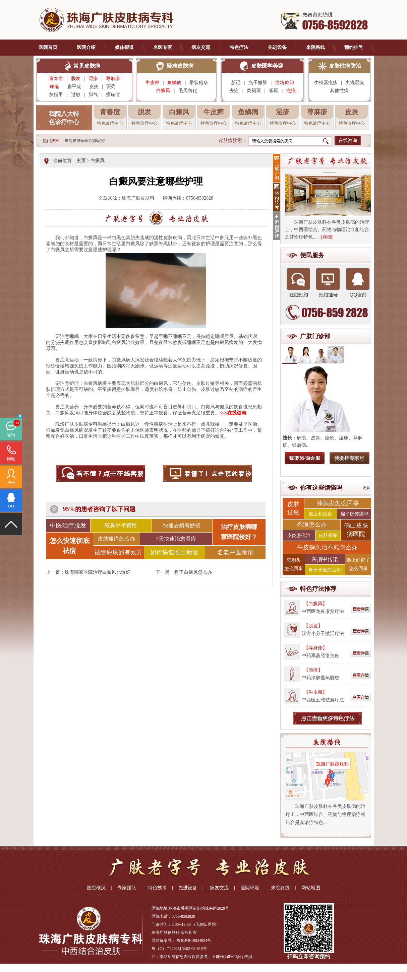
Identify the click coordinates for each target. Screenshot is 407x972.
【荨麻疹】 (315, 647)
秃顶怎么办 (311, 524)
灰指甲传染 (324, 559)
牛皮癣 (152, 82)
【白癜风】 (315, 603)
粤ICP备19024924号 (194, 940)
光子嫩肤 (257, 82)
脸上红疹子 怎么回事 (358, 564)
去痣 (234, 90)
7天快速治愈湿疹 (176, 539)
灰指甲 (56, 94)
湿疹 (93, 78)
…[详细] (325, 236)
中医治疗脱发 (68, 525)
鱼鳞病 (174, 82)
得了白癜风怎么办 (193, 572)
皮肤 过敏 (293, 508)
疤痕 (291, 90)
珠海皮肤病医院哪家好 (85, 140)
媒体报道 (124, 47)
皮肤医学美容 (267, 66)
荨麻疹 (113, 78)
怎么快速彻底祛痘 (69, 545)
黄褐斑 (254, 90)
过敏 (75, 94)
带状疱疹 (198, 82)
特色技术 (157, 887)
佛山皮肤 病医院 (356, 529)
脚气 (93, 94)
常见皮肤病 (86, 66)
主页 (81, 160)
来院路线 (315, 47)
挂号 (11, 482)
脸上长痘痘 (320, 513)
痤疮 (54, 86)
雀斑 (273, 90)
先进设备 (277, 47)
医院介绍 (86, 47)
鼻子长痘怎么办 (324, 569)
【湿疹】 (313, 670)
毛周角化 (187, 90)
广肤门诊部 (315, 336)
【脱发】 (313, 625)
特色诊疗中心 (110, 123)
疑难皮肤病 (180, 66)
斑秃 (112, 86)
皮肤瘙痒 (327, 535)
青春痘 (56, 78)
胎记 (235, 82)
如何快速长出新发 (174, 552)
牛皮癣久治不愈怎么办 (327, 547)
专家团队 (126, 887)
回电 (11, 459)
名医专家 (162, 47)
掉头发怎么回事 (338, 503)
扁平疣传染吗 (354, 513)
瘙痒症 (113, 94)
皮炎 (94, 86)
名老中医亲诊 (235, 552)
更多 (366, 487)
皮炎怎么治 (298, 535)
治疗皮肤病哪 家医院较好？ (239, 532)
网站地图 (310, 887)
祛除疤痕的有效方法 (118, 554)
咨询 (11, 435)
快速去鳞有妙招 (181, 525)
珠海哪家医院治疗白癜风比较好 (97, 572)
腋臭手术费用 (121, 525)
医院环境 (249, 887)
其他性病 (339, 90)
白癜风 (163, 90)
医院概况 (96, 887)
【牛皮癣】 (315, 692)
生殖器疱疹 (326, 82)
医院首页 (48, 47)
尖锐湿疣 (354, 82)
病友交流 (200, 47)
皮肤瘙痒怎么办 (116, 539)
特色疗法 (239, 47)
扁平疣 (74, 86)
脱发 (75, 78)
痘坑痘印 (284, 82)
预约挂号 (353, 47)
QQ (11, 506)
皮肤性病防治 (345, 66)
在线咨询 (347, 140)
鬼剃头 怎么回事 (293, 564)
